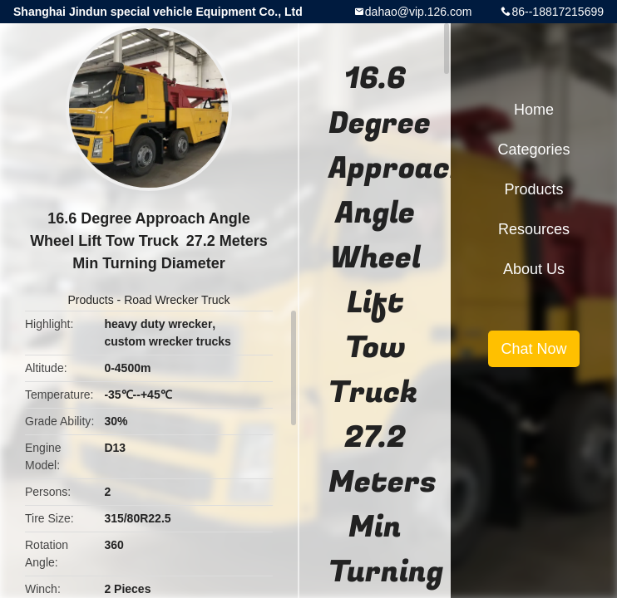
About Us (534, 269)
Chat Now (533, 349)
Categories (533, 149)
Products (90, 299)
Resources (534, 229)
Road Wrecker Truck (177, 299)
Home (534, 109)
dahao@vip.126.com (418, 11)
